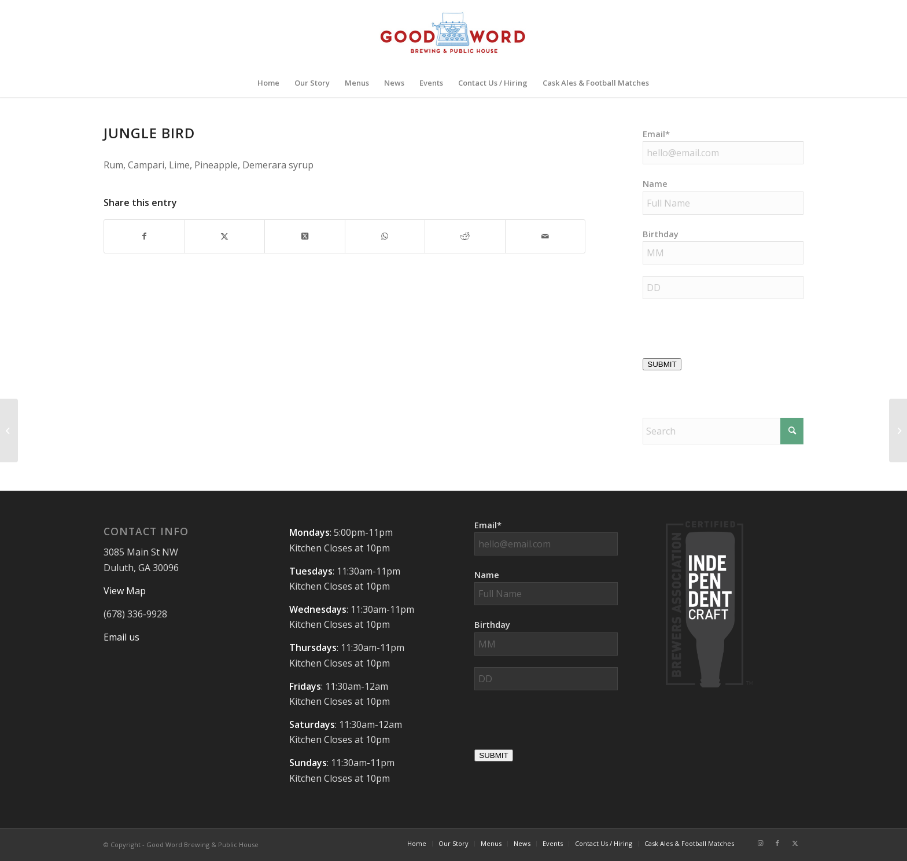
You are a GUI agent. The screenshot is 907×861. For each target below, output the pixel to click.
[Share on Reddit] (465, 236)
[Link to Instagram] (760, 843)
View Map (125, 590)
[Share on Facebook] (144, 236)
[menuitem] (268, 82)
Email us (121, 637)
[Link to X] (794, 843)
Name (655, 183)
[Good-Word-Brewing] (453, 34)
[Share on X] (225, 236)
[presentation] (730, 333)
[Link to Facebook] (777, 843)
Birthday (661, 234)
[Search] (723, 431)
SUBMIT (661, 364)
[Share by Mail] (545, 236)
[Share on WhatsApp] (385, 236)
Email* (656, 133)
